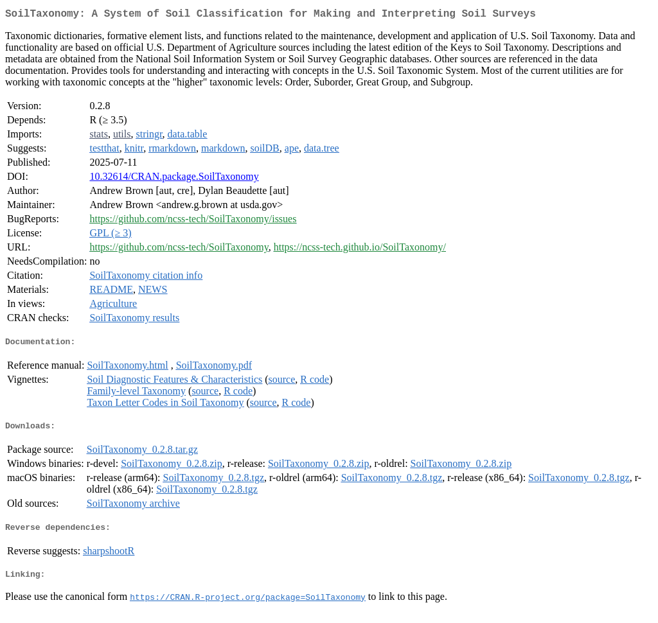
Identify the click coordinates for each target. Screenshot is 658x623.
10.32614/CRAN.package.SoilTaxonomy (173, 178)
